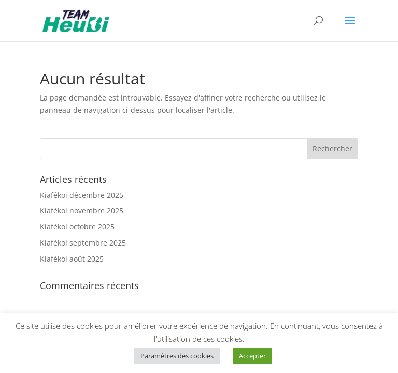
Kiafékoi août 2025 (72, 259)
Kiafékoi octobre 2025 (77, 227)
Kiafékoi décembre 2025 (81, 195)
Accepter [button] (252, 356)
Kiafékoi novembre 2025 (81, 211)
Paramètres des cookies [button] (177, 356)
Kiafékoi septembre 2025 (83, 243)
